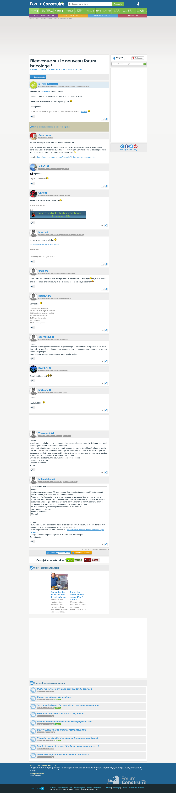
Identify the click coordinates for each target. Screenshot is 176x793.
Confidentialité (132, 788)
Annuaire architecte (102, 16)
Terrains (90, 11)
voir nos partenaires (35, 775)
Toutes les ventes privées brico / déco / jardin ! (77, 596)
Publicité (124, 788)
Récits (46, 11)
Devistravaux (116, 11)
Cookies (141, 788)
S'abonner (137, 58)
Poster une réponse (81, 553)
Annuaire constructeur (43, 16)
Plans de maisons (103, 11)
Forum (33, 11)
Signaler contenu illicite (64, 788)
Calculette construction (93, 788)
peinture (41, 451)
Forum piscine (132, 16)
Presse (108, 788)
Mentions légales (79, 788)
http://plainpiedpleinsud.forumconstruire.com (44, 244)
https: (69, 530)
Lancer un (58, 553)
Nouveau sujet (38, 77)
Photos (58, 11)
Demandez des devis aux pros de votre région (58, 594)
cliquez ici (84, 112)
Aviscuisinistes (142, 11)
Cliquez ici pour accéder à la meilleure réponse (51, 127)
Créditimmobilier (79, 11)
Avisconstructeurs (129, 11)
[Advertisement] (88, 37)
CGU (103, 788)
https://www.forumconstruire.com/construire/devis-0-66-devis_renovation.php (66, 157)
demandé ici (45, 91)
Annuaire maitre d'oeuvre (73, 16)
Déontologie (116, 788)
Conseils (69, 11)
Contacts (53, 788)
